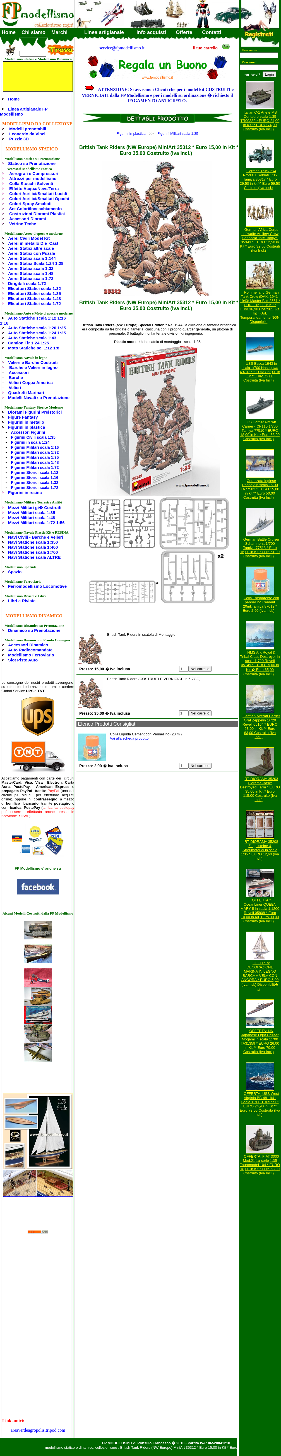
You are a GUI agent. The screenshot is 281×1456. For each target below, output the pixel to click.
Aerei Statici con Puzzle (31, 253)
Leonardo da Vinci (27, 133)
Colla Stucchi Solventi (31, 183)
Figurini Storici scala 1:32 (34, 482)
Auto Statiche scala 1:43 (32, 337)
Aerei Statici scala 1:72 (31, 278)
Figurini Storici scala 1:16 (34, 477)
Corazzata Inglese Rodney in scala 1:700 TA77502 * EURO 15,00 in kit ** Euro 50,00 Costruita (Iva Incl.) (260, 489)
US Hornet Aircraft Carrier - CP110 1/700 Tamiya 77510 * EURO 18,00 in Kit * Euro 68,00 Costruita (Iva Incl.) (260, 430)
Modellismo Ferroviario (31, 655)
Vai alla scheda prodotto (129, 738)
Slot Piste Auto (23, 660)
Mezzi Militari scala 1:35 (31, 512)
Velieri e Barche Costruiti (33, 362)
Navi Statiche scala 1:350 (33, 542)
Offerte (184, 32)
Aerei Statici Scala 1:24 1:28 (35, 263)
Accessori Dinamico (28, 644)
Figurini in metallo (26, 422)
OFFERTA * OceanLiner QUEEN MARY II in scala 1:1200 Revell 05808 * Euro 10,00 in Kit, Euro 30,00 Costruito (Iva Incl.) (260, 910)
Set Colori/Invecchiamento (35, 208)
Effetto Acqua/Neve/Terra (34, 188)
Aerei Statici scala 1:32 (31, 268)
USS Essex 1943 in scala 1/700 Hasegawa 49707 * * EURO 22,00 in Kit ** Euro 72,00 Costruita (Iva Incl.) (260, 371)
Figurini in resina (25, 492)
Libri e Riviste (21, 600)
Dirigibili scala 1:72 (27, 283)
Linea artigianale (104, 32)
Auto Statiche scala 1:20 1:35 (37, 327)
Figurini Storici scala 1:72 (34, 487)
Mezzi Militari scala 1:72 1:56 (36, 522)
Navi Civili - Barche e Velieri (35, 537)
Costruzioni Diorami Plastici (37, 213)
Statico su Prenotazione (32, 163)
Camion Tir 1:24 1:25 (28, 342)
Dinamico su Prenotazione (34, 630)
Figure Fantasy (23, 417)
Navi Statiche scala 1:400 (33, 547)
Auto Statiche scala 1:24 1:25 (37, 332)
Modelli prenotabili (27, 128)
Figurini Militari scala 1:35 (35, 457)
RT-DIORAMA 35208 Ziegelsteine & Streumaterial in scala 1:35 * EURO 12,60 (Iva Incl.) (260, 849)
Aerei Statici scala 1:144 (32, 258)
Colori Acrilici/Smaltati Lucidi (38, 193)
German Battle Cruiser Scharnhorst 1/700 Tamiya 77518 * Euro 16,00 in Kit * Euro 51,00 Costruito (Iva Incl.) (260, 547)
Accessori (19, 372)
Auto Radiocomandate (30, 649)
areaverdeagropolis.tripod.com (38, 1430)
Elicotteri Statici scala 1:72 (34, 303)
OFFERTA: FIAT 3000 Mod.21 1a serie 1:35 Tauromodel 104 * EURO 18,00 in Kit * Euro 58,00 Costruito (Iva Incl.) (260, 1164)
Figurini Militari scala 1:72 (35, 467)
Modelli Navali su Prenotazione (38, 397)
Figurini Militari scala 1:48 (35, 462)
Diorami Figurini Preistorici (35, 412)
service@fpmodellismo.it (122, 47)
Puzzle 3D (19, 138)
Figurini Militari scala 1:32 (35, 452)
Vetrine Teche (22, 223)
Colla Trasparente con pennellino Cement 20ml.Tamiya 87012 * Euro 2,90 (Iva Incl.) (261, 604)
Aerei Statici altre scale (31, 248)
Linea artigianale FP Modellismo (23, 111)
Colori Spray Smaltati (30, 203)
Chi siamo (33, 32)
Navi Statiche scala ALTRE (34, 557)
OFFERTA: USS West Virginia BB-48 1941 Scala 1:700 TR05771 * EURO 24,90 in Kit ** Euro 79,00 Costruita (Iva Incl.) (260, 1104)
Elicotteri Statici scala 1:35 (34, 293)
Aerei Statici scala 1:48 (31, 273)
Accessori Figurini (28, 432)
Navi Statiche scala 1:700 (33, 552)
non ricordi (251, 74)
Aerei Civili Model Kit (29, 238)
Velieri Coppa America (31, 382)
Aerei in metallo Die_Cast (33, 243)
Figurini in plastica (26, 427)
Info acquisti (151, 32)
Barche (16, 377)
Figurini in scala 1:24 (30, 442)
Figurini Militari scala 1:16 (35, 447)
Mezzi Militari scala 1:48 (31, 517)
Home (9, 32)
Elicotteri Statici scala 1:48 (34, 298)
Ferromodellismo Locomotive (37, 586)
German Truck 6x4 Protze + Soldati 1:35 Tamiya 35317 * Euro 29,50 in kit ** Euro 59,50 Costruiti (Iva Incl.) (260, 179)
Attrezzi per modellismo (32, 178)
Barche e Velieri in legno (33, 367)
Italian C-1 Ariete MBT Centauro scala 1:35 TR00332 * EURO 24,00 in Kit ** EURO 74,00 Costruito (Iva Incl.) (260, 120)
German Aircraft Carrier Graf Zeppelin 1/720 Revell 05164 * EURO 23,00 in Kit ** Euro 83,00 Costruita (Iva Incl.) (261, 726)
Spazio (14, 571)
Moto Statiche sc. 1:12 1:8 (33, 348)
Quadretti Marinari (26, 392)
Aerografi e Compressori (33, 173)
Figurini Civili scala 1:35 (33, 437)
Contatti (211, 32)
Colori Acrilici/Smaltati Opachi (39, 198)
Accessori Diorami (27, 218)
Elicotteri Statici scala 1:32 (34, 288)
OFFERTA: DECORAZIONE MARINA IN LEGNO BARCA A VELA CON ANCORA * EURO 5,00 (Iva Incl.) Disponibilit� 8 (260, 976)
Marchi (59, 32)
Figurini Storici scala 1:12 (34, 472)
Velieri (15, 387)
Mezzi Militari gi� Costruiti (34, 507)
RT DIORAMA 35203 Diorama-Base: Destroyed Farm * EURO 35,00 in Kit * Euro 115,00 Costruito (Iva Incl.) (260, 789)
